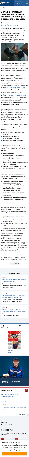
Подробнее (22, 450)
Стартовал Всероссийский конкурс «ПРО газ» (13, 407)
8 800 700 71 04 (18, 3)
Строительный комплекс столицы (17, 95)
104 (10, 424)
